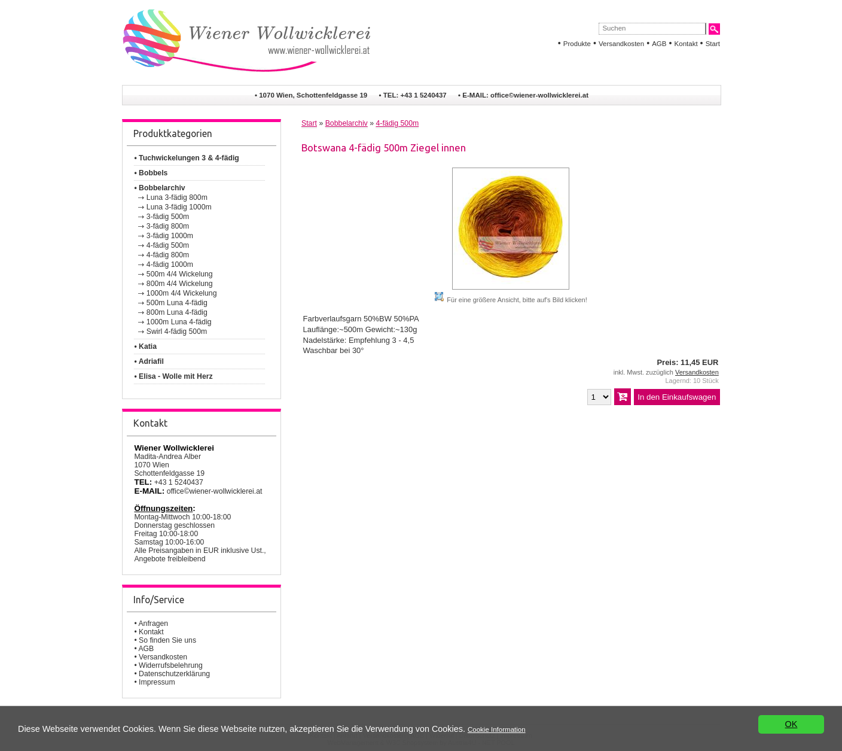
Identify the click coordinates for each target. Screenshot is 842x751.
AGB (659, 43)
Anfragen (153, 623)
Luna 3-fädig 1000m (179, 207)
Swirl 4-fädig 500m (177, 331)
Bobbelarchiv (346, 123)
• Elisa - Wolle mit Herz (173, 376)
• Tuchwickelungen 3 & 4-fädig (186, 158)
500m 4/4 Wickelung (180, 274)
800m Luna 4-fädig (177, 312)
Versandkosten (621, 43)
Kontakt (686, 43)
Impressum (157, 682)
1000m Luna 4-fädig (179, 322)
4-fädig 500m (168, 245)
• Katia (145, 346)
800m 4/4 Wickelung (180, 283)
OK (791, 724)
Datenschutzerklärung (174, 674)
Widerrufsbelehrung (171, 665)
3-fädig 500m (168, 216)
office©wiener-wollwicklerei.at (539, 95)
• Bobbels (150, 173)
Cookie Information (497, 729)
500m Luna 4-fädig (177, 303)
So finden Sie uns (167, 640)
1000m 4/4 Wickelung (182, 293)
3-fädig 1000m (170, 236)
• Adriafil (148, 361)
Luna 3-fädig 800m (177, 197)
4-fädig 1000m (170, 264)
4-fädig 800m (168, 255)
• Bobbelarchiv (159, 188)
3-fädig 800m (168, 226)
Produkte (577, 43)
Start (713, 43)
